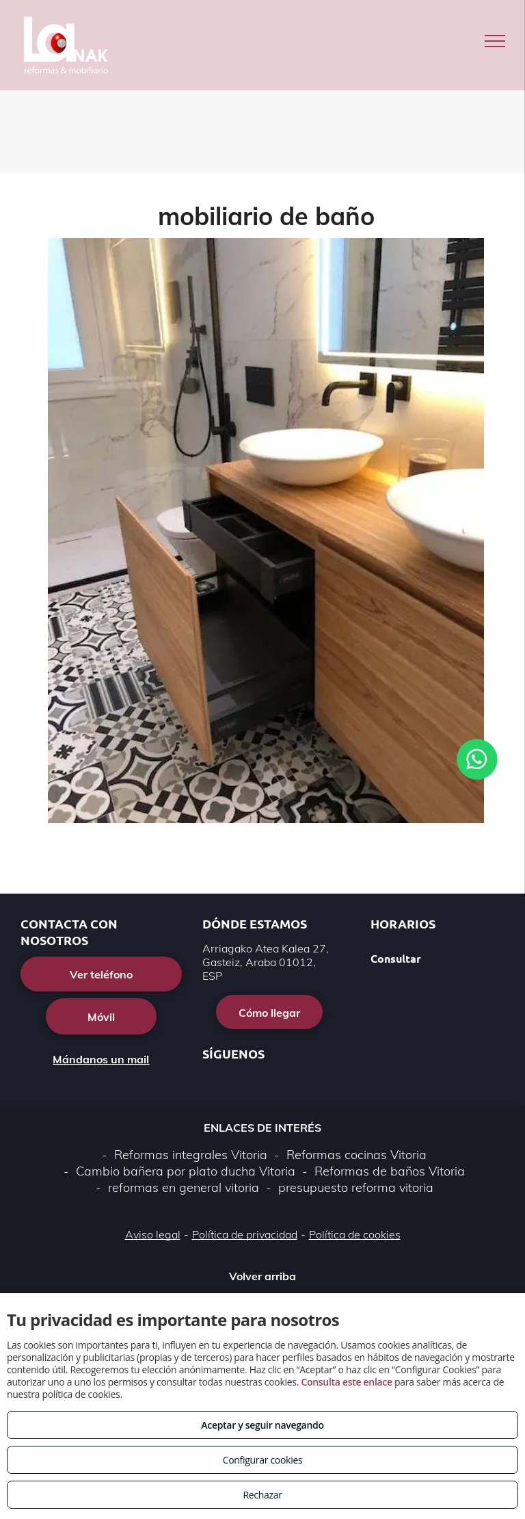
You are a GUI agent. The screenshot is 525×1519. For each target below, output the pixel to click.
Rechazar (262, 1494)
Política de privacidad (244, 1234)
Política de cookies (355, 1234)
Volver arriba (262, 1276)
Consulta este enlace (346, 1381)
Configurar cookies (263, 1459)
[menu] (495, 41)
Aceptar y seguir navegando (262, 1424)
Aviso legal (152, 1234)
